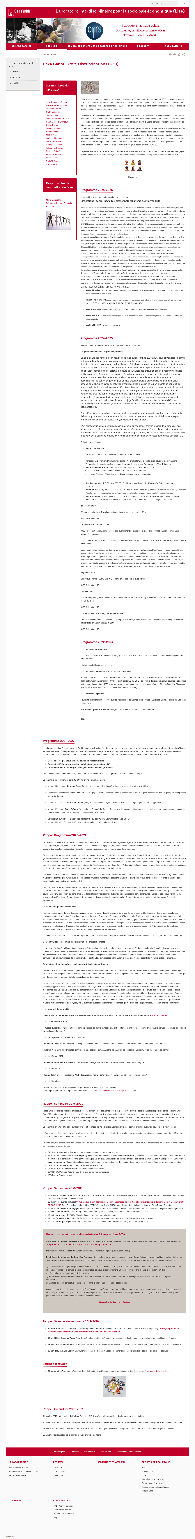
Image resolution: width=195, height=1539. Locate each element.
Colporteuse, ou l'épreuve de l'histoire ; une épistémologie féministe (79, 1244)
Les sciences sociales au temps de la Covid (115, 1091)
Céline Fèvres (52, 125)
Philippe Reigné (53, 151)
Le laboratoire (18, 1462)
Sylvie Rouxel (52, 158)
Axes (55, 54)
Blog (55, 1517)
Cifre (144, 1475)
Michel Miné (51, 135)
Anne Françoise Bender (56, 102)
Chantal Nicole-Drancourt (57, 122)
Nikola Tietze (51, 164)
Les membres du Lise (18, 1468)
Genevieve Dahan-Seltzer (57, 118)
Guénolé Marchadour (55, 138)
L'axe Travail (15, 77)
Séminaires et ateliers (112, 1462)
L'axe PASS (14, 71)
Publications (61, 1500)
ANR (144, 1468)
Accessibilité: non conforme (128, 1452)
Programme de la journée (156, 1371)
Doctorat (15, 1500)
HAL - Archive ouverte (63, 1506)
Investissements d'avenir (153, 1479)
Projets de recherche (156, 1462)
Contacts (75, 1452)
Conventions (147, 1471)
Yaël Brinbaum (52, 115)
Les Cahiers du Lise (62, 1510)
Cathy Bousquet (53, 112)
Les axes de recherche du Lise (21, 64)
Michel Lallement (53, 128)
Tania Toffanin (52, 161)
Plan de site (106, 1452)
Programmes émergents (152, 1483)
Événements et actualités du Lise (23, 1471)
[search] (163, 3)
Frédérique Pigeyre (54, 148)
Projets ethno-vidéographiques (155, 1487)
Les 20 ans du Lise (17, 1475)
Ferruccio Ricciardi (54, 154)
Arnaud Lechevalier (54, 131)
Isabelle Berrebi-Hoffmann (57, 105)
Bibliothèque (89, 1452)
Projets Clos (147, 1491)
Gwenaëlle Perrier (54, 145)
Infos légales (59, 1452)
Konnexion (10, 1536)
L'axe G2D (14, 83)
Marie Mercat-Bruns (55, 141)
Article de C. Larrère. (159, 1015)
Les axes (58, 1462)
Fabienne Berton (53, 109)
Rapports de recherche (63, 1513)
